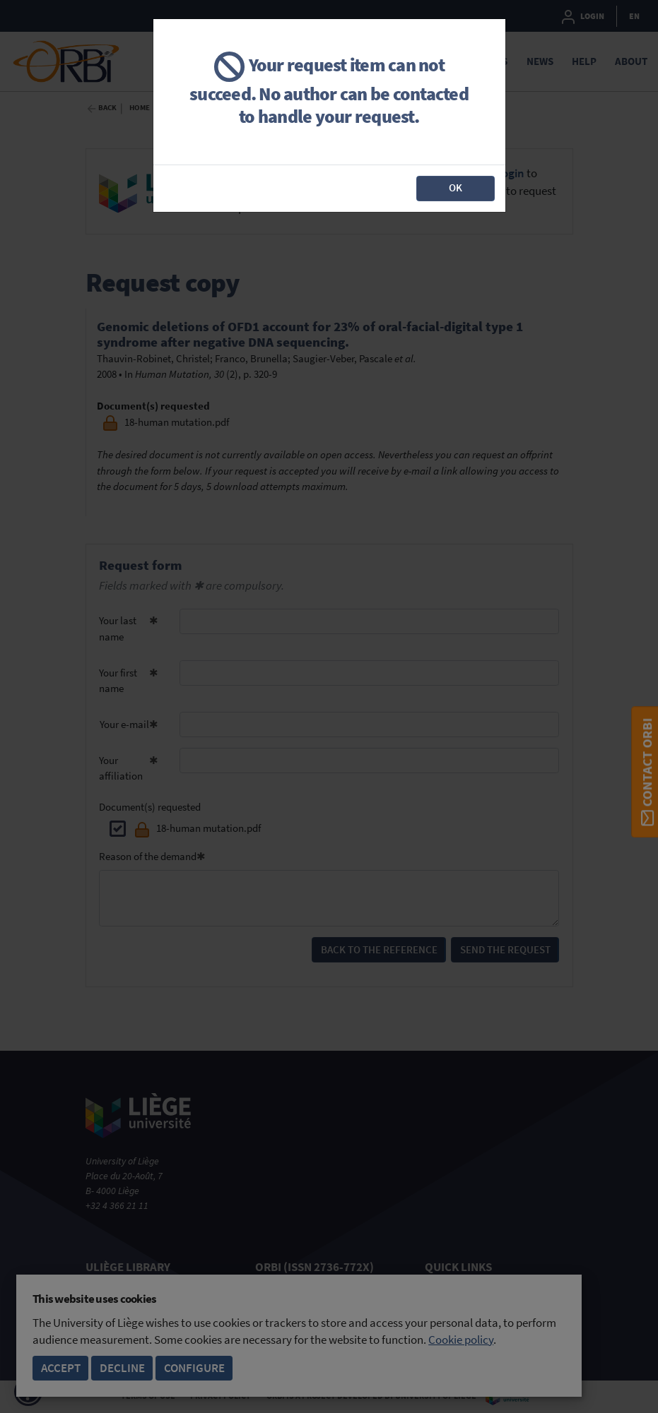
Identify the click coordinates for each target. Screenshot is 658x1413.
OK (455, 187)
